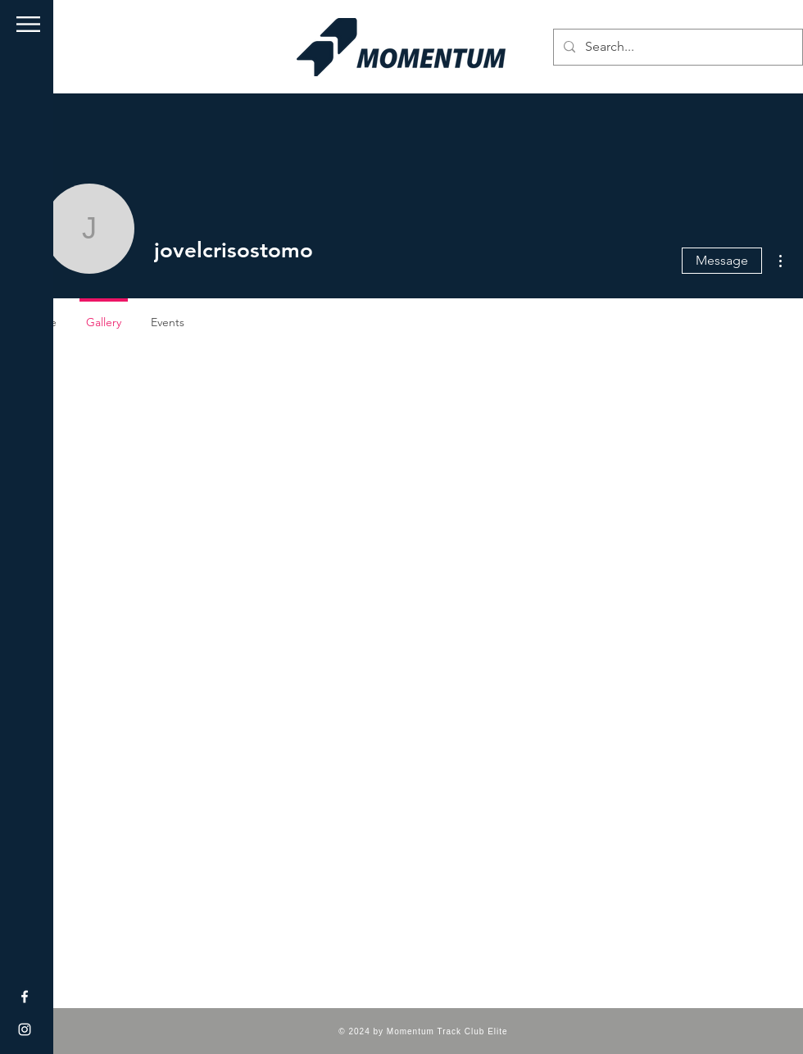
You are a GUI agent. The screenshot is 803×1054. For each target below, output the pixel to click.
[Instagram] (24, 1029)
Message (722, 260)
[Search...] (676, 47)
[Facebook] (24, 996)
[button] (28, 24)
